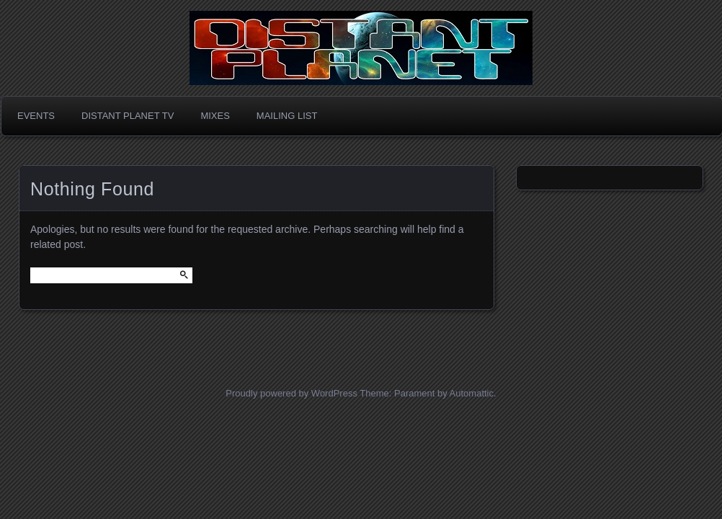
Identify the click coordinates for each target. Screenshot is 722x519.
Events (36, 115)
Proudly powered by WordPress (291, 393)
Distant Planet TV (127, 115)
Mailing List (287, 115)
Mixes (214, 115)
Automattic (472, 393)
